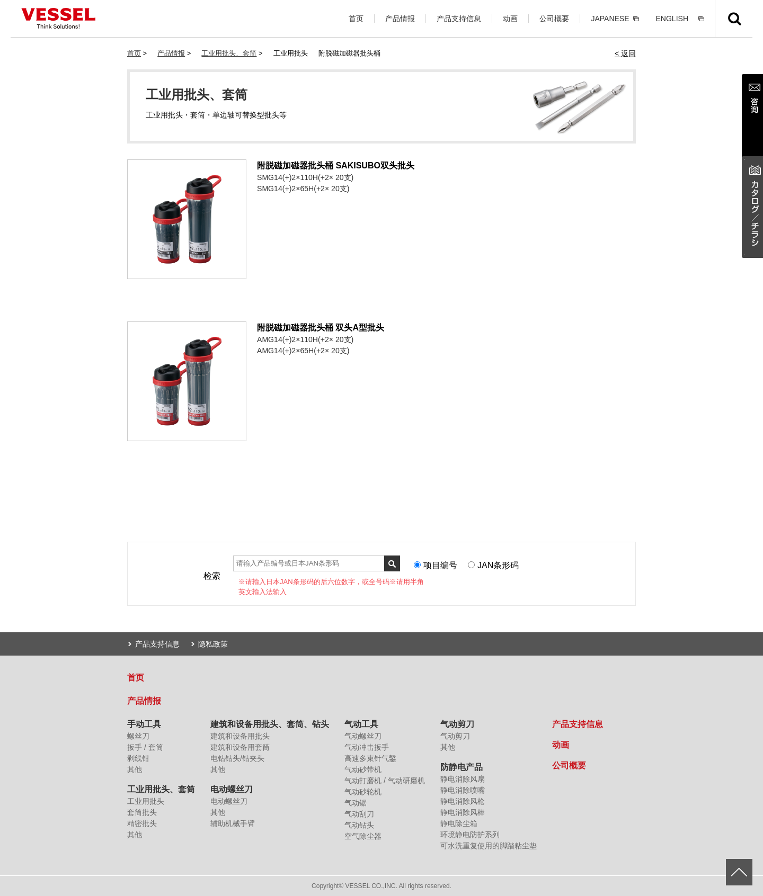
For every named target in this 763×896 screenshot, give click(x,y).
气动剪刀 (457, 724)
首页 (356, 18)
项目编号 (440, 565)
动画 (510, 18)
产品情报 (400, 18)
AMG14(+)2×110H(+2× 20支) (305, 339)
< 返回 (625, 53)
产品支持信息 (459, 18)
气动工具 (361, 724)
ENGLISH (672, 18)
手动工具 (144, 724)
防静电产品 (461, 767)
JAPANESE (610, 18)
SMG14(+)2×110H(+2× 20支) (305, 177)
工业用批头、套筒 (228, 53)
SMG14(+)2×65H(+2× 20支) (303, 188)
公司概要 (554, 18)
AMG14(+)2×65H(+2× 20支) (303, 350)
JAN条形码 (498, 565)
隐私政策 (213, 644)
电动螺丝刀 (231, 789)
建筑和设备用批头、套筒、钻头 (269, 724)
